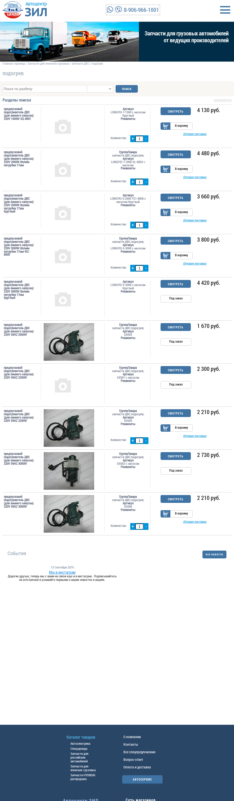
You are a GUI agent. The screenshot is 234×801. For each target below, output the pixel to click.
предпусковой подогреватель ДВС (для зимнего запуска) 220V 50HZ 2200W (19, 372)
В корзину (181, 126)
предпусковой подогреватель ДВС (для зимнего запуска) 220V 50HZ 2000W (19, 329)
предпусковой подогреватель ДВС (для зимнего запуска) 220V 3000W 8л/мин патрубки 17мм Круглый (19, 289)
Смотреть (175, 111)
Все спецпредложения (139, 752)
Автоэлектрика (80, 743)
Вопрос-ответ (133, 759)
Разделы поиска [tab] (117, 100)
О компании (132, 736)
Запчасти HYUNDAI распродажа (82, 777)
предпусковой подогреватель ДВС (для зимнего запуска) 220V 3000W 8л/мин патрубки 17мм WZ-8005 (19, 246)
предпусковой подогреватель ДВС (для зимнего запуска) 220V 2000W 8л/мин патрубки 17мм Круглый (19, 203)
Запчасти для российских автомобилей (79, 757)
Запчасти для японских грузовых (48, 63)
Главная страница (14, 63)
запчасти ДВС (80, 63)
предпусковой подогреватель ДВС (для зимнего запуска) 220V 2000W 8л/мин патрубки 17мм (19, 158)
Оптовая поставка (194, 134)
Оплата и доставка (137, 767)
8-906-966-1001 (141, 9)
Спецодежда (78, 748)
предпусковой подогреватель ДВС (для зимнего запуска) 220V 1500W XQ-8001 (19, 113)
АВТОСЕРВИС (142, 779)
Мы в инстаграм (62, 572)
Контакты (130, 744)
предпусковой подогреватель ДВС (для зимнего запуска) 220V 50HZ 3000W (19, 458)
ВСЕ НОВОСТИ (214, 554)
